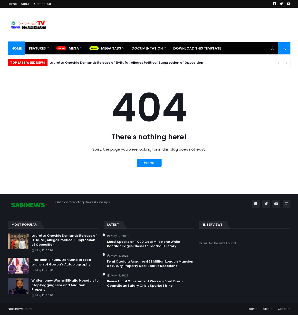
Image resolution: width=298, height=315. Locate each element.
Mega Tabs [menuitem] (111, 48)
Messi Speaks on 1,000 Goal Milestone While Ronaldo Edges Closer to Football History (143, 244)
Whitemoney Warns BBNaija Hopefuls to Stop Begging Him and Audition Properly (65, 285)
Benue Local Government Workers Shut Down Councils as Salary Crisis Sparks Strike (145, 283)
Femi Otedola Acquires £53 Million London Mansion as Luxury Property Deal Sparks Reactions (150, 263)
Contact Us (42, 4)
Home (12, 4)
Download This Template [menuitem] (197, 48)
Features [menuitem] (37, 48)
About (25, 4)
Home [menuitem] (16, 48)
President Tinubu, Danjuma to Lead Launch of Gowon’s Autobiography (61, 262)
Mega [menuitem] (74, 48)
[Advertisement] (201, 25)
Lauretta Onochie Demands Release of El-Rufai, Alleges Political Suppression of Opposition (126, 62)
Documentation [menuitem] (147, 48)
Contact (284, 308)
